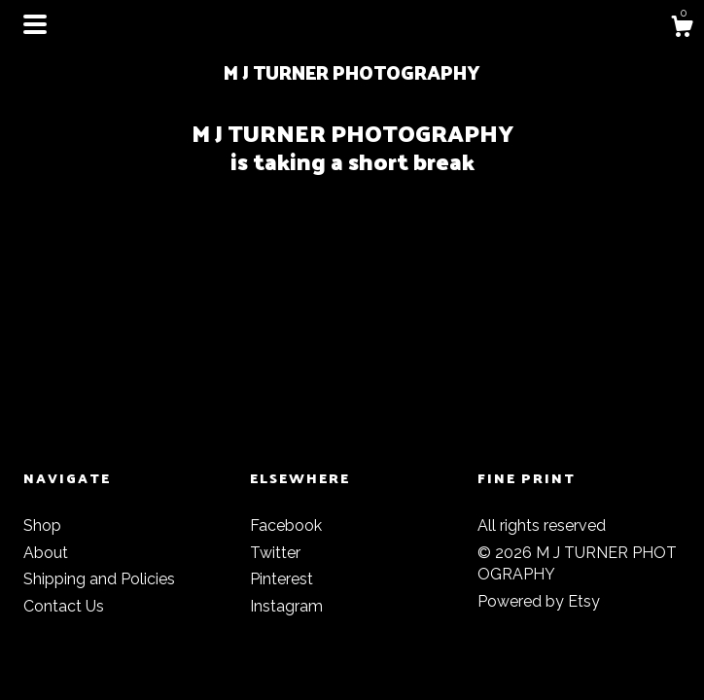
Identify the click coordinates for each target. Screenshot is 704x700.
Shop (42, 525)
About (45, 552)
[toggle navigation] (35, 24)
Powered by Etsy (538, 601)
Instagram (286, 606)
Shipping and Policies (99, 579)
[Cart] (681, 29)
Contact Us (63, 606)
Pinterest (281, 579)
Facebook (286, 525)
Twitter (275, 552)
